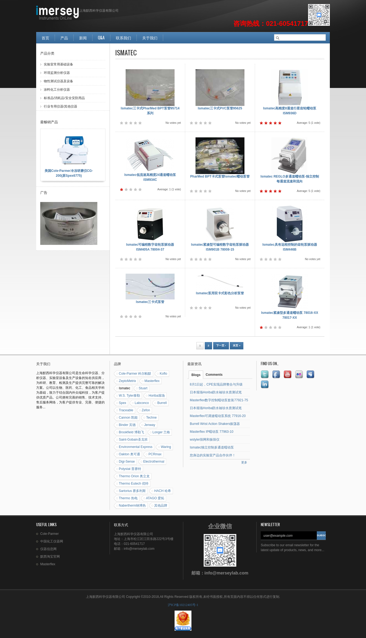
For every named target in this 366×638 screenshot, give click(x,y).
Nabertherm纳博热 (132, 505)
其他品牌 (160, 505)
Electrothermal (153, 461)
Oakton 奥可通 (129, 454)
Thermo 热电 (128, 498)
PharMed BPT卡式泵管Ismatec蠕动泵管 (220, 176)
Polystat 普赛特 (130, 469)
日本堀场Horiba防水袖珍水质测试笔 (216, 392)
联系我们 (123, 37)
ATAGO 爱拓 (155, 498)
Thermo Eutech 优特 (133, 483)
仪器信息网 (48, 549)
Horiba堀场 (156, 395)
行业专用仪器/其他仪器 (60, 106)
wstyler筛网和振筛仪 (204, 439)
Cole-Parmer (49, 534)
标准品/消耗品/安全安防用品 (64, 98)
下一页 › (221, 345)
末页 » (236, 345)
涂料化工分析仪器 (57, 89)
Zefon (146, 410)
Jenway (149, 425)
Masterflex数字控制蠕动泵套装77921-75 (219, 400)
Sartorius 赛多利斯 (132, 491)
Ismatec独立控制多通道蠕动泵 (212, 447)
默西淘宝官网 (50, 556)
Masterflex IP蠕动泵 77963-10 (211, 432)
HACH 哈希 (162, 491)
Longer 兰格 (161, 432)
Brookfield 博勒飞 (131, 432)
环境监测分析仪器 (57, 73)
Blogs (195, 375)
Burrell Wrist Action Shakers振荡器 (215, 424)
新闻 (83, 37)
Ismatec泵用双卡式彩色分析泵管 (220, 293)
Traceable (126, 410)
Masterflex (151, 381)
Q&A (101, 37)
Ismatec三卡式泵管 (150, 302)
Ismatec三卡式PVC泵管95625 (220, 108)
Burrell (162, 403)
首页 (45, 37)
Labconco (142, 403)
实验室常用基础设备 (58, 64)
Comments (214, 375)
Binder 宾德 (127, 425)
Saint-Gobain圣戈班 (133, 439)
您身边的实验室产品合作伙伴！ (212, 455)
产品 (64, 37)
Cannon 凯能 (128, 417)
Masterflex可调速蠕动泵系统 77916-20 (218, 416)
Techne (151, 417)
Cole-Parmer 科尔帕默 (135, 373)
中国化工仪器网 (51, 541)
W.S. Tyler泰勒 (129, 395)
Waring (166, 447)
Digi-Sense (127, 461)
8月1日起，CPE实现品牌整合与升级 (216, 384)
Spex (122, 403)
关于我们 (149, 37)
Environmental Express (135, 447)
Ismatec (124, 388)
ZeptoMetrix (127, 381)
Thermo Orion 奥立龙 (134, 476)
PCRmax (155, 454)
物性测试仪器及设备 (58, 81)
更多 (244, 462)
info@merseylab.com (226, 573)
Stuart (143, 388)
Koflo (163, 373)
